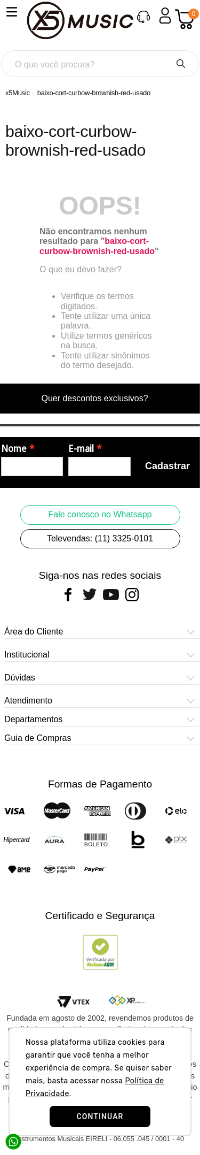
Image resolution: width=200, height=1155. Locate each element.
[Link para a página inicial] (17, 93)
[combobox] (100, 63)
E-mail (81, 448)
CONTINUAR (99, 1116)
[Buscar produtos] (181, 64)
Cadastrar (167, 466)
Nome (14, 448)
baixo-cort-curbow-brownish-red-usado (93, 93)
